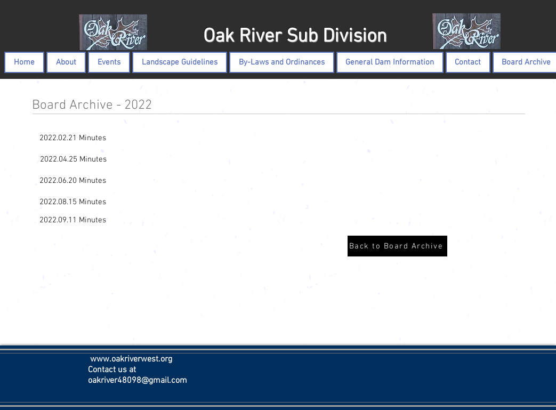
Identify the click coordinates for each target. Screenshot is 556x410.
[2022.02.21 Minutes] (73, 138)
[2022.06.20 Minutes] (73, 180)
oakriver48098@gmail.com (137, 380)
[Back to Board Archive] (397, 246)
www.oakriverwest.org (131, 359)
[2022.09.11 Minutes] (73, 220)
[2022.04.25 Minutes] (73, 159)
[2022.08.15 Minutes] (73, 202)
